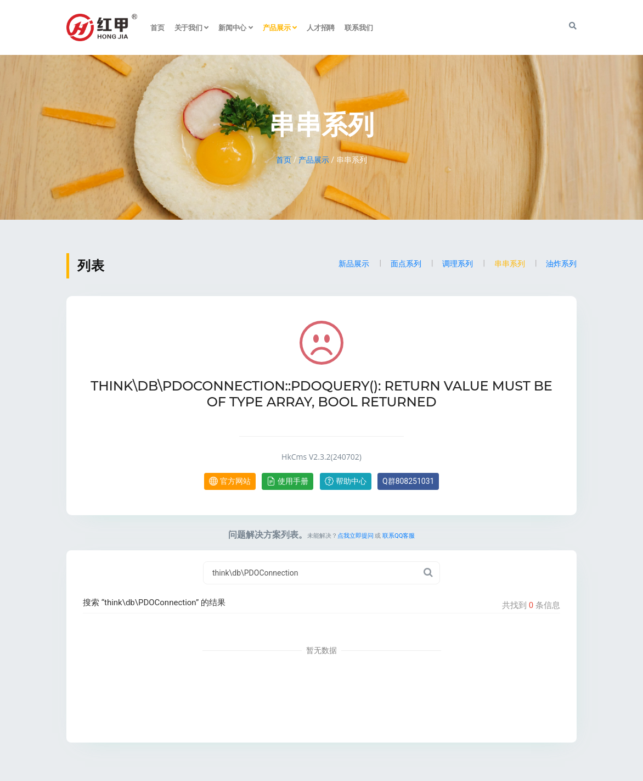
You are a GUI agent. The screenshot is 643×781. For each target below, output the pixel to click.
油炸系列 (561, 263)
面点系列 (406, 263)
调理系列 (457, 263)
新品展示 (354, 263)
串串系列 (509, 263)
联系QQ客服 (398, 535)
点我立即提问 (355, 535)
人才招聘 (321, 27)
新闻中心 (235, 27)
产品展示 (280, 27)
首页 (157, 27)
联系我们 (359, 27)
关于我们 (191, 27)
